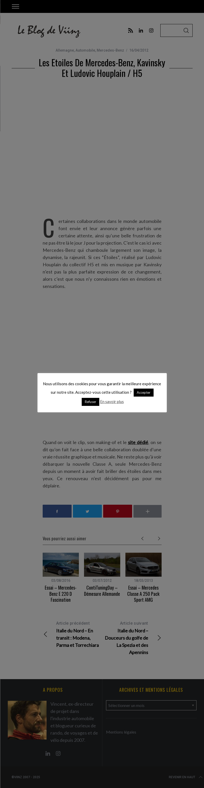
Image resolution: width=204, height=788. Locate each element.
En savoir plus (112, 401)
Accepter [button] (143, 392)
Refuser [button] (90, 402)
